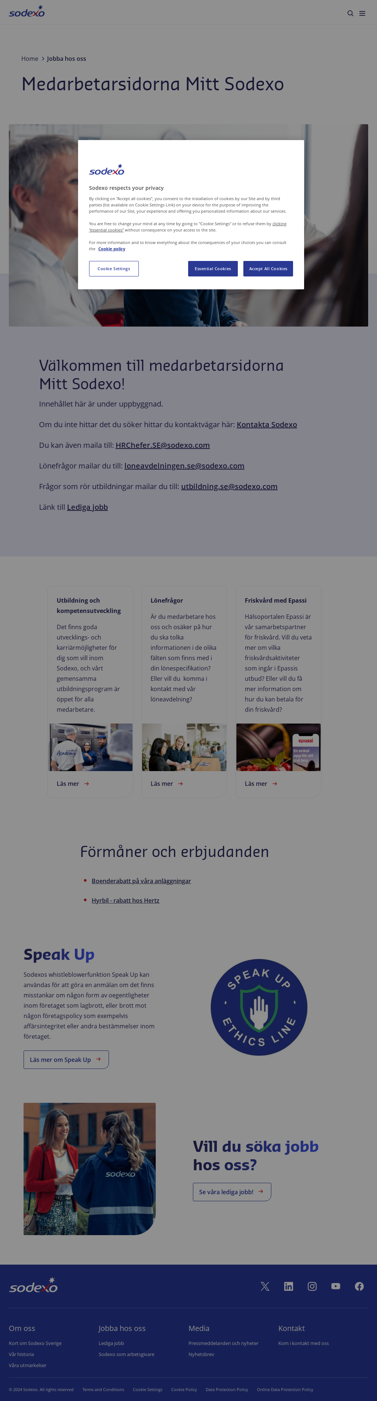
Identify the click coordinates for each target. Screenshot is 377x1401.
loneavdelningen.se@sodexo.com (184, 466)
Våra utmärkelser (27, 1365)
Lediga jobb (87, 507)
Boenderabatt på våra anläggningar (141, 881)
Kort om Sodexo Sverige (35, 1343)
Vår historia (21, 1354)
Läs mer (74, 783)
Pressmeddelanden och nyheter (223, 1343)
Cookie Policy (175, 1389)
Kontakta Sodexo (267, 424)
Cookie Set (143, 1389)
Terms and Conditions (103, 1389)
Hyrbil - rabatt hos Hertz (125, 900)
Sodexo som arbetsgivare (126, 1354)
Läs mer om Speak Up (66, 1059)
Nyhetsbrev (201, 1354)
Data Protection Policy (218, 1389)
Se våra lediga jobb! (232, 1191)
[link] (90, 692)
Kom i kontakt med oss (303, 1343)
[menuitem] (27, 12)
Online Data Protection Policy (276, 1389)
